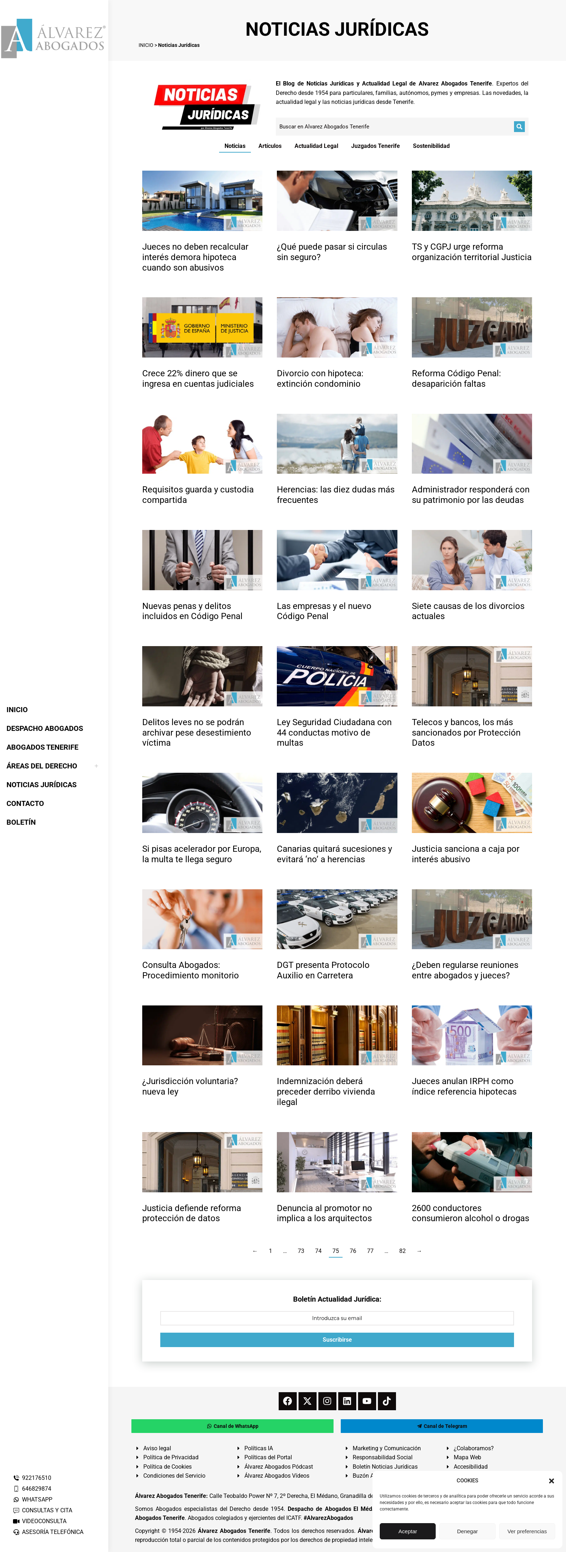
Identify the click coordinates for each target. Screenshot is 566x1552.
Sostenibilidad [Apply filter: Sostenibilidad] (431, 146)
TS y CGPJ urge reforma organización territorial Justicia (472, 252)
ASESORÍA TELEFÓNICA (48, 1532)
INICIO (146, 45)
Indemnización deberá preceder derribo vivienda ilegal (326, 1091)
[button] (551, 1481)
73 (301, 1251)
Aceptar (408, 1531)
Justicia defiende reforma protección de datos (191, 1213)
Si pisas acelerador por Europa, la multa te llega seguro (201, 854)
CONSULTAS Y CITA (42, 1510)
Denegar (467, 1531)
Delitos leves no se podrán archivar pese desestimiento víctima (196, 732)
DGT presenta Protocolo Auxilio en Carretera (323, 970)
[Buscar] (519, 126)
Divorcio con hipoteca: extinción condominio (320, 378)
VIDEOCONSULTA (39, 1521)
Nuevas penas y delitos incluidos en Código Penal (192, 611)
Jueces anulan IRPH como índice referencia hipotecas (464, 1086)
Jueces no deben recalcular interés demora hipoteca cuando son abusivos (195, 257)
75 (335, 1251)
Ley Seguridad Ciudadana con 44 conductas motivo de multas (334, 732)
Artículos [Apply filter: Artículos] (270, 146)
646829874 (32, 1488)
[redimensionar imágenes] (202, 201)
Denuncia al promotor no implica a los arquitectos (324, 1213)
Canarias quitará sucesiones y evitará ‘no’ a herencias (334, 854)
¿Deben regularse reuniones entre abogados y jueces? (465, 970)
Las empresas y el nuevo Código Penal (324, 611)
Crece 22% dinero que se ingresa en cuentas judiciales (198, 378)
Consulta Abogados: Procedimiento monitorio (190, 970)
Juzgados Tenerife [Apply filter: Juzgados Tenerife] (375, 146)
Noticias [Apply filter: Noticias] (235, 146)
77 (370, 1251)
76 (353, 1251)
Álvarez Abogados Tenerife (234, 1530)
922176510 (32, 1477)
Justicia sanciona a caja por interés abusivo (465, 854)
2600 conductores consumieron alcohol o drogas (470, 1213)
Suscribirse (337, 1339)
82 (402, 1251)
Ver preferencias (527, 1531)
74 (318, 1251)
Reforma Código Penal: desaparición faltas (456, 378)
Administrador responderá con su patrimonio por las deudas (471, 495)
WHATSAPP (32, 1499)
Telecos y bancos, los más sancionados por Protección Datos (466, 732)
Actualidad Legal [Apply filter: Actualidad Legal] (316, 146)
